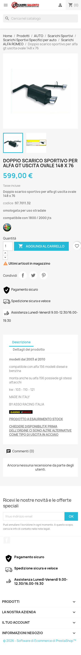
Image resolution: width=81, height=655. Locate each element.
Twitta (33, 275)
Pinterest (43, 275)
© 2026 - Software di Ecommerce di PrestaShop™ (39, 641)
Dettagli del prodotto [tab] (29, 349)
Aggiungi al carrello (41, 246)
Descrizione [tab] (21, 342)
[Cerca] (40, 18)
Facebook (6, 540)
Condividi (23, 275)
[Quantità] (8, 246)
